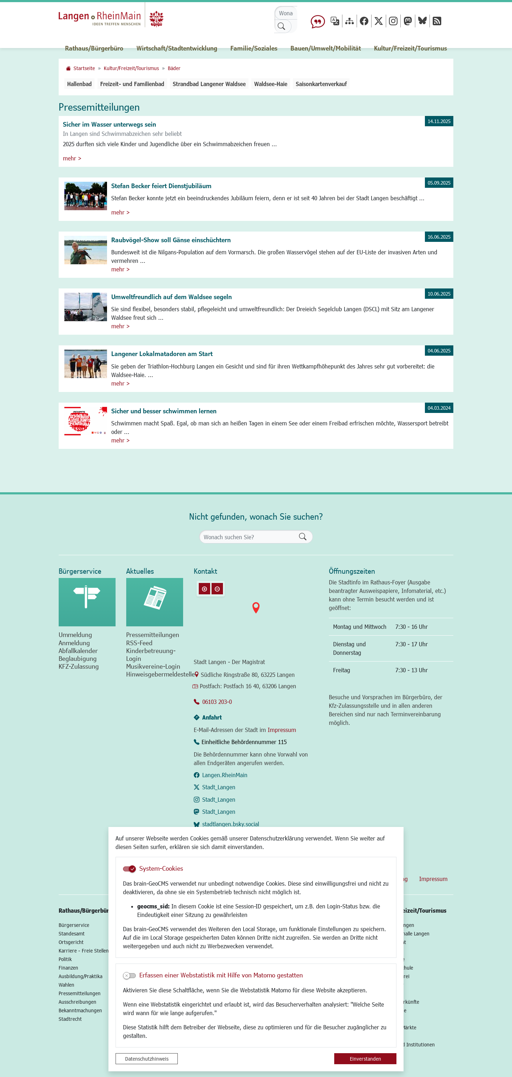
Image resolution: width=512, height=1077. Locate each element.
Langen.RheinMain (224, 774)
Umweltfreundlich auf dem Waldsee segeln (171, 297)
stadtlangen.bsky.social (230, 824)
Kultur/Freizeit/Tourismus (131, 68)
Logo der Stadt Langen (118, 16)
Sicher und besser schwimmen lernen (164, 411)
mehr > (72, 158)
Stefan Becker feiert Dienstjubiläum (161, 186)
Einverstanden (365, 1059)
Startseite (84, 68)
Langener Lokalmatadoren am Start (162, 353)
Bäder (174, 68)
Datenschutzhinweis (147, 1059)
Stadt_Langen (218, 787)
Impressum (282, 729)
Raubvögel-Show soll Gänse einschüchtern (171, 240)
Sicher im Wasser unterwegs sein (109, 124)
